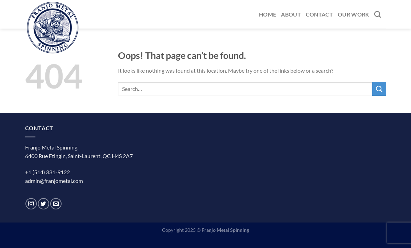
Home (267, 14)
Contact (319, 14)
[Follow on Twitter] (43, 203)
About (291, 14)
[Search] (377, 14)
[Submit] (379, 88)
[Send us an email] (56, 203)
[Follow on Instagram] (31, 203)
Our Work (353, 14)
